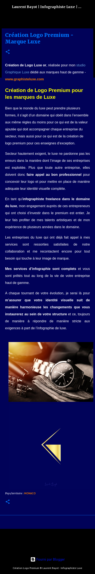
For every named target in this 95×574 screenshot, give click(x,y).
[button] (7, 52)
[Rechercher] (89, 7)
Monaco (30, 493)
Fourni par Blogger (47, 559)
